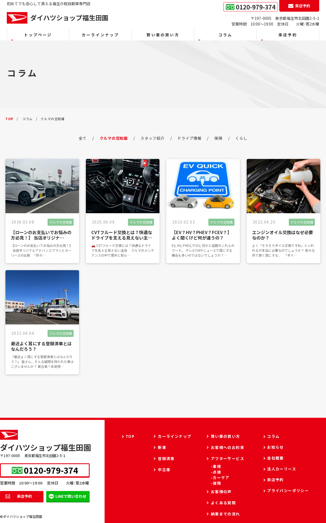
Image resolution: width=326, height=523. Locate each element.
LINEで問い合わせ (70, 496)
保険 (218, 138)
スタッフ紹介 (152, 138)
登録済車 (166, 458)
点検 (217, 472)
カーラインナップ (100, 34)
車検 (217, 466)
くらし (241, 138)
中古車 (164, 469)
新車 (162, 447)
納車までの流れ (225, 513)
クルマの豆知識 (114, 138)
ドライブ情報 (189, 138)
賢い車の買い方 (162, 34)
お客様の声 (221, 491)
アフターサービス (227, 458)
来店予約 (24, 496)
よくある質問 (223, 502)
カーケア (221, 477)
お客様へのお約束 (227, 447)
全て (83, 138)
